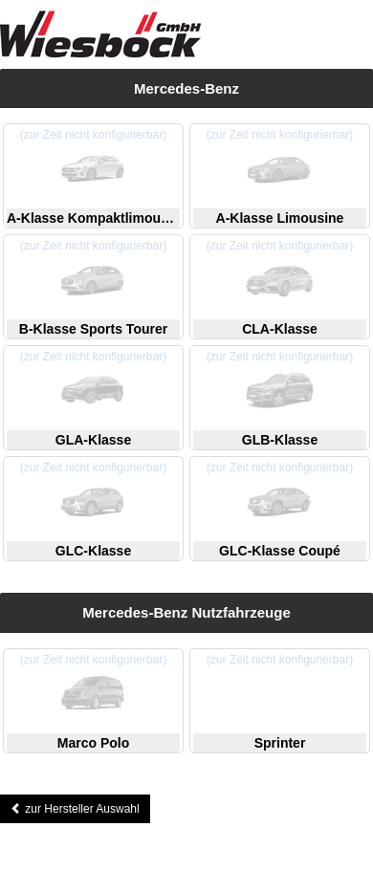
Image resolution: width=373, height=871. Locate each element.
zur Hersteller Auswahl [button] (75, 809)
